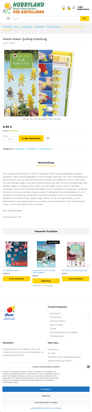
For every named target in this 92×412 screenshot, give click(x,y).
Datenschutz (48, 408)
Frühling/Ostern (54, 27)
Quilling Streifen (57, 321)
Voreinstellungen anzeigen (46, 402)
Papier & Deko (56, 325)
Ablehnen (46, 396)
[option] (16, 263)
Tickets (53, 328)
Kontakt (51, 353)
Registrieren (83, 9)
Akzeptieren (46, 389)
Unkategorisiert (57, 336)
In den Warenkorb (31, 138)
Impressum (57, 408)
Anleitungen (26, 27)
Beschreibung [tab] (46, 162)
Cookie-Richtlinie (37, 408)
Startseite (7, 27)
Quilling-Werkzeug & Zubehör (64, 332)
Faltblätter (39, 27)
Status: (6, 131)
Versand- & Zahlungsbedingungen (64, 357)
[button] (88, 367)
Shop (16, 27)
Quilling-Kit (55, 313)
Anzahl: (5, 136)
